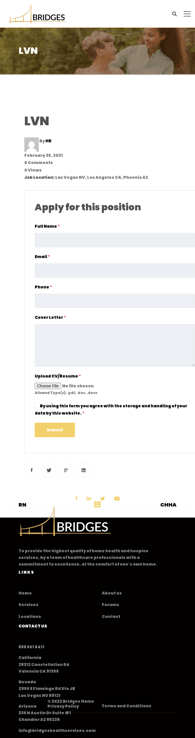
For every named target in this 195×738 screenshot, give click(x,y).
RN (22, 505)
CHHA (168, 505)
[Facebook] (31, 470)
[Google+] (66, 470)
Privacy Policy (63, 706)
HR (48, 141)
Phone (43, 287)
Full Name (47, 226)
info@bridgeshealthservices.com (57, 730)
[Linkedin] (83, 470)
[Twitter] (49, 470)
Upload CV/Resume (58, 376)
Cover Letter (50, 317)
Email (42, 257)
